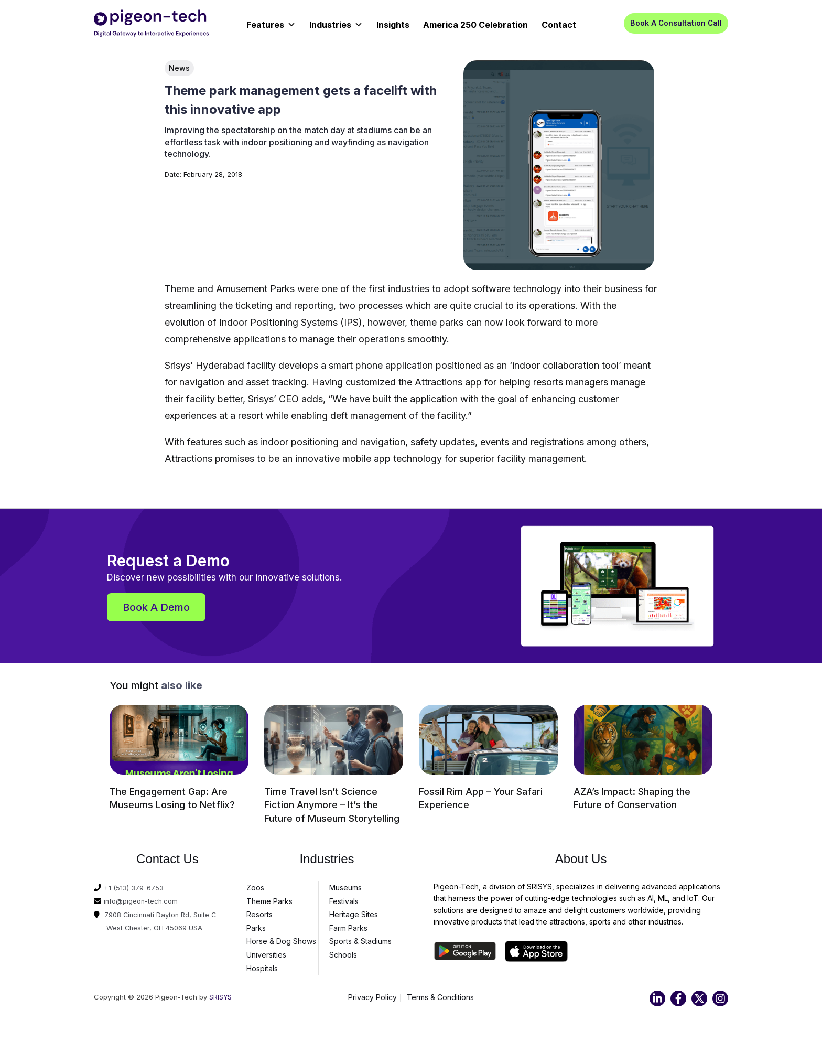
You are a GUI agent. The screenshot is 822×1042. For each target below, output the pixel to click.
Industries (336, 21)
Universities (266, 951)
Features (271, 21)
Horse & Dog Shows (281, 937)
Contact (559, 24)
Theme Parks (269, 897)
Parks (256, 924)
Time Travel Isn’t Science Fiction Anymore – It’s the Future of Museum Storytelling (331, 803)
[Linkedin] (657, 995)
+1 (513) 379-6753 (135, 883)
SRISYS (220, 993)
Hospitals (262, 964)
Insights (392, 24)
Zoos (255, 883)
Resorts (259, 910)
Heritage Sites (353, 910)
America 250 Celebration (475, 24)
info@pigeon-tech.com (143, 897)
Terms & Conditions (440, 993)
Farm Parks (348, 924)
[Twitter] (699, 995)
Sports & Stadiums (360, 937)
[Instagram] (720, 995)
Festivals (344, 897)
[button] (676, 23)
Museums (345, 883)
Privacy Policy (372, 993)
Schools (343, 951)
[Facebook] (678, 995)
